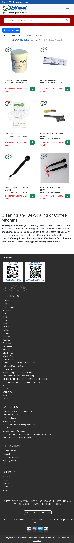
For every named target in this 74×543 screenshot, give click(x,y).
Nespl (5, 323)
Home (5, 35)
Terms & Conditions (11, 457)
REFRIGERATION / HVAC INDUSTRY (18, 437)
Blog (5, 490)
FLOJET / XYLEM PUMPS (13, 366)
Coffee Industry (16, 35)
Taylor (5, 398)
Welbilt (6, 327)
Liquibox (6, 333)
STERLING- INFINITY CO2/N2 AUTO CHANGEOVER (25, 379)
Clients (6, 483)
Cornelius (7, 343)
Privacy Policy (8, 454)
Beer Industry (8, 428)
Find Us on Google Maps (37, 512)
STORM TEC (8, 353)
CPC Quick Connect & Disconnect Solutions (21, 382)
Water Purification (10, 421)
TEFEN (5, 389)
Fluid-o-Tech (8, 359)
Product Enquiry (9, 450)
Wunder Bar (8, 356)
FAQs (5, 463)
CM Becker (7, 346)
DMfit (5, 317)
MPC (5, 304)
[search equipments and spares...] (34, 20)
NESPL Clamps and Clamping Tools (18, 372)
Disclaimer (37, 541)
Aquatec (6, 340)
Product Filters (11, 30)
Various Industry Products (14, 431)
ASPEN (6, 300)
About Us (7, 477)
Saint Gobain (8, 307)
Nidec (5, 395)
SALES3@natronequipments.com (16, 2)
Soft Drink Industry (11, 415)
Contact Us (7, 486)
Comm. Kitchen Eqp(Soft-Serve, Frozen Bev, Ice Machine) (27, 434)
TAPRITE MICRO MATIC (13, 369)
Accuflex (6, 336)
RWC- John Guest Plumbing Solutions (19, 424)
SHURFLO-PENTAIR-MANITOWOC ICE (19, 362)
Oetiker (6, 330)
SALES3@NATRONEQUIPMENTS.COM (44, 504)
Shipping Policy (9, 460)
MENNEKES (7, 392)
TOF (4, 314)
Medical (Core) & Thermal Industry (17, 411)
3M (4, 385)
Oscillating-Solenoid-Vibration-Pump (18, 376)
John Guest (7, 349)
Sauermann (8, 310)
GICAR (5, 320)
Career (6, 480)
